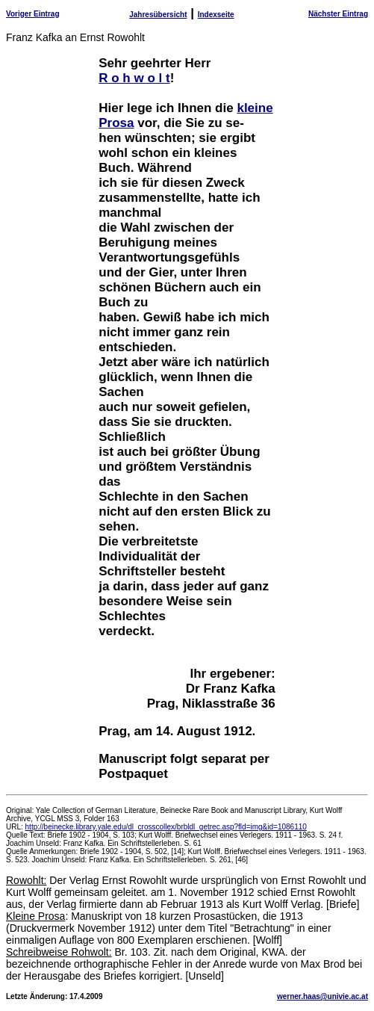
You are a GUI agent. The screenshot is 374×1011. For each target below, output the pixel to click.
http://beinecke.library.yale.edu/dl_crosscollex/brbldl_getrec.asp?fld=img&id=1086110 (166, 827)
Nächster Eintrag (338, 14)
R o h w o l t (134, 78)
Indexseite (216, 14)
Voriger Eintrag (33, 14)
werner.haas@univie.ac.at (322, 996)
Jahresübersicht (158, 14)
